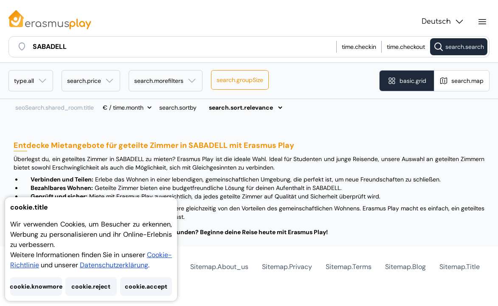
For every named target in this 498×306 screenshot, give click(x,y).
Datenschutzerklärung (114, 265)
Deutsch (443, 22)
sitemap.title (459, 266)
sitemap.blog (405, 266)
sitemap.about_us (219, 266)
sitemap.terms (348, 266)
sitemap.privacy (287, 266)
